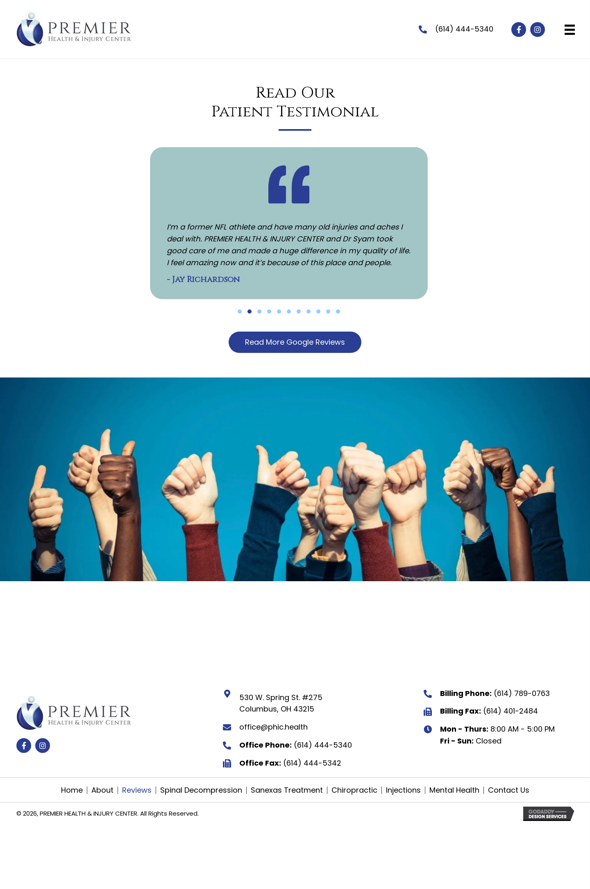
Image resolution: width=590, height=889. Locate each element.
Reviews (137, 790)
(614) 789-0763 (522, 693)
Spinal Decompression (201, 790)
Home (72, 790)
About (102, 790)
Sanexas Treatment (287, 790)
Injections (403, 790)
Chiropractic (354, 790)
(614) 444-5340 (464, 29)
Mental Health (454, 790)
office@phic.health (273, 727)
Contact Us (508, 790)
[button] (518, 29)
